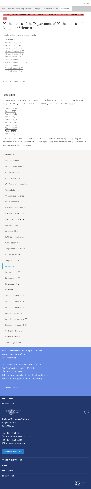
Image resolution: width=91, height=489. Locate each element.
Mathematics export (13, 254)
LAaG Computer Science (14, 219)
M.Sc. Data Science (12, 190)
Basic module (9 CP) (13, 45)
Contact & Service (13, 451)
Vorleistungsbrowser (13, 342)
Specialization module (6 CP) (16, 62)
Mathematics (10, 266)
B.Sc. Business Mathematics (15, 184)
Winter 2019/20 (11, 117)
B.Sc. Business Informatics (15, 178)
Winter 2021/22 (11, 125)
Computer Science (12, 260)
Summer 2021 (10, 122)
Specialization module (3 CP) (16, 59)
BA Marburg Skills (11, 231)
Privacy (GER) (8, 404)
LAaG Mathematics (12, 225)
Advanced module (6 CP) (14, 54)
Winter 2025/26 (11, 133)
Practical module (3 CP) (14, 68)
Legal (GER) (7, 398)
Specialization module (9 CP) (16, 65)
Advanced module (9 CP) (14, 57)
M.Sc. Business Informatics (15, 207)
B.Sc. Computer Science (14, 166)
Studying (38, 9)
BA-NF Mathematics (12, 243)
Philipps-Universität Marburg (12, 412)
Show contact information (86, 411)
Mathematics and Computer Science (20, 9)
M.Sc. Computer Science (14, 196)
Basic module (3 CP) (13, 40)
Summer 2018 (10, 111)
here (4, 18)
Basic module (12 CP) (13, 48)
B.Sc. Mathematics (12, 172)
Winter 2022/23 (11, 128)
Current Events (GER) (12, 460)
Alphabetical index (17, 81)
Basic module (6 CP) (13, 42)
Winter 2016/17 (11, 108)
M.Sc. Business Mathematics (16, 213)
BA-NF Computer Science (15, 237)
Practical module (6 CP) (14, 71)
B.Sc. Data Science (12, 160)
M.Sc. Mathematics (12, 202)
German (86, 3)
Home (3, 9)
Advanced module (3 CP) (14, 51)
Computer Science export (15, 248)
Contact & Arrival (13, 387)
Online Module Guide (51, 9)
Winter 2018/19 (11, 114)
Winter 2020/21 (11, 119)
